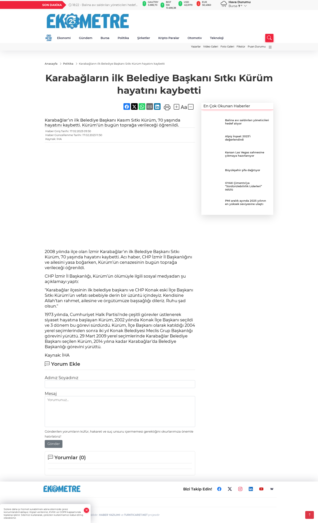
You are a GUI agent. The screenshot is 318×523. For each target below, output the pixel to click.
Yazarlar (196, 46)
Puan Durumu (257, 46)
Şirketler (143, 38)
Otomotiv (195, 38)
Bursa (105, 38)
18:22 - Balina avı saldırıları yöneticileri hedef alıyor (102, 5)
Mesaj (51, 393)
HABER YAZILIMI (109, 515)
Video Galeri (210, 46)
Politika (123, 38)
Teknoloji (217, 38)
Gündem (85, 38)
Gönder (53, 444)
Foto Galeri (227, 46)
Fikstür (241, 46)
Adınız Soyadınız (61, 377)
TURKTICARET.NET (136, 515)
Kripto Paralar (168, 38)
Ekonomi (64, 38)
